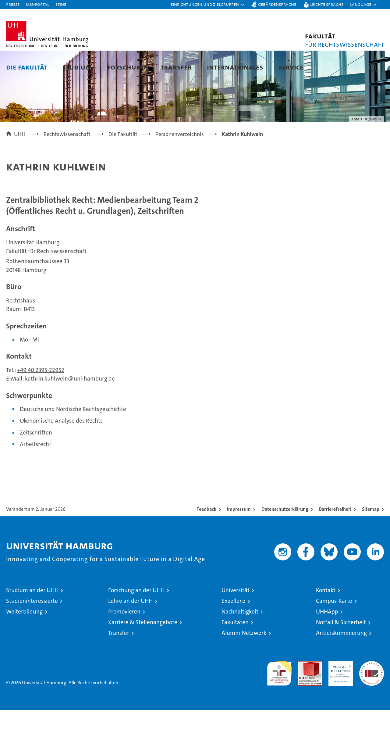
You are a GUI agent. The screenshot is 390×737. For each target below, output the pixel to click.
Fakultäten (235, 649)
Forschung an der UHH (136, 617)
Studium (77, 67)
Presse (13, 4)
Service (290, 67)
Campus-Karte (334, 627)
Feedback (206, 536)
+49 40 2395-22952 (40, 397)
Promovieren (124, 638)
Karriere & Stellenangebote (142, 649)
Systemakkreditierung (371, 691)
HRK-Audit (339, 691)
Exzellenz (234, 627)
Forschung (126, 67)
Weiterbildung (24, 638)
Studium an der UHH (32, 617)
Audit (303, 691)
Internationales (235, 67)
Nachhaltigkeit (240, 638)
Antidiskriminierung (341, 660)
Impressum (239, 536)
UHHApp (327, 638)
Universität (236, 617)
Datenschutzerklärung (284, 536)
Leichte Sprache (326, 4)
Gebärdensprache (277, 4)
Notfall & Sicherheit (341, 649)
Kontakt (325, 617)
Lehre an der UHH (130, 627)
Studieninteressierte (32, 627)
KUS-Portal (37, 4)
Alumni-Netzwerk (244, 660)
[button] (208, 4)
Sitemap (370, 536)
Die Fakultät (26, 67)
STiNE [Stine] (60, 4)
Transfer (176, 67)
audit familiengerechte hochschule (279, 697)
